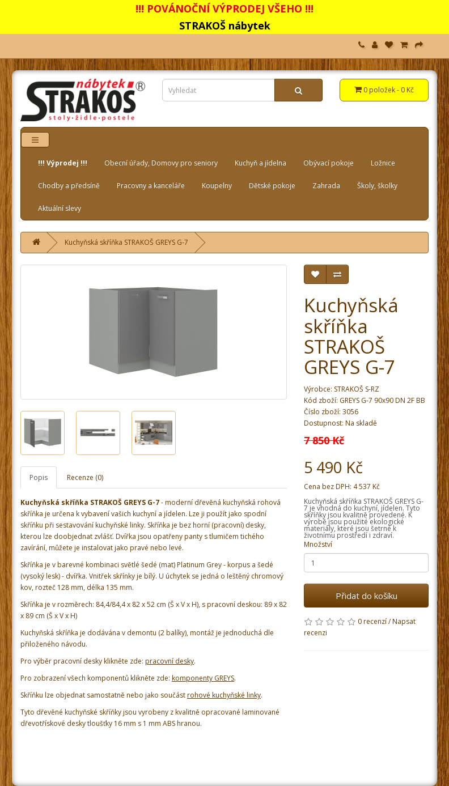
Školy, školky (377, 185)
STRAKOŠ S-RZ (356, 389)
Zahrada (326, 185)
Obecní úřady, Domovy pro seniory (161, 163)
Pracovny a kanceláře (151, 185)
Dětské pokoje (272, 185)
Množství (318, 544)
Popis (38, 477)
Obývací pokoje (328, 163)
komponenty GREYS (203, 678)
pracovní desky (169, 661)
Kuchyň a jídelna (260, 163)
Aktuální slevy (59, 208)
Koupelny (217, 185)
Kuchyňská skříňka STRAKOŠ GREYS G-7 (126, 242)
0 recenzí (372, 621)
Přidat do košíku (366, 595)
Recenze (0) (85, 477)
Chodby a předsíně (69, 185)
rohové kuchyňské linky (224, 695)
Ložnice (383, 163)
